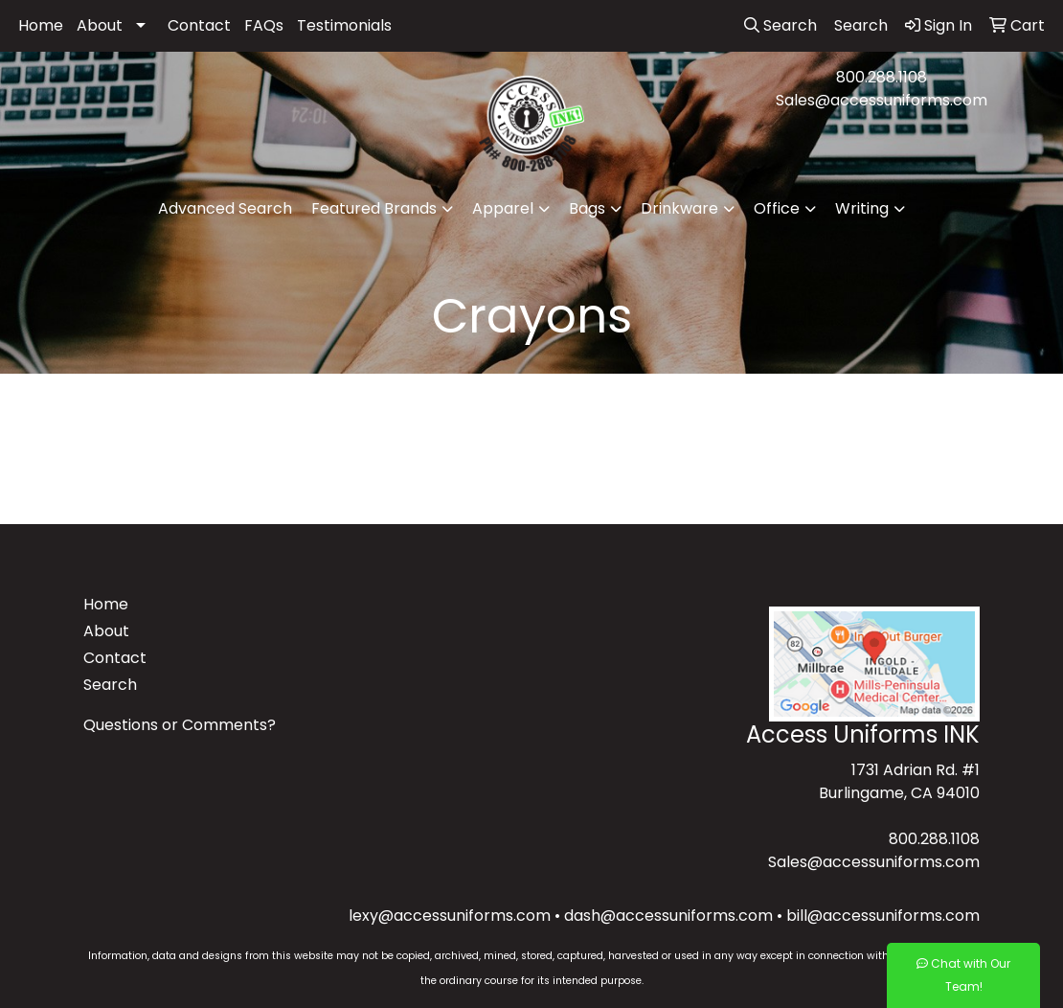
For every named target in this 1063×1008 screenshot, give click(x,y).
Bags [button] (587, 208)
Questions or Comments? (179, 725)
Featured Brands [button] (374, 208)
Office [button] (777, 208)
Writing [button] (862, 208)
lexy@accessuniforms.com (450, 916)
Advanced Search (225, 208)
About (100, 25)
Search (110, 685)
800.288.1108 (881, 77)
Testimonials (344, 25)
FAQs (263, 25)
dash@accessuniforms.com (668, 916)
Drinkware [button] (679, 208)
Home (40, 25)
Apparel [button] (502, 208)
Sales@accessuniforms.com (881, 100)
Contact (199, 25)
